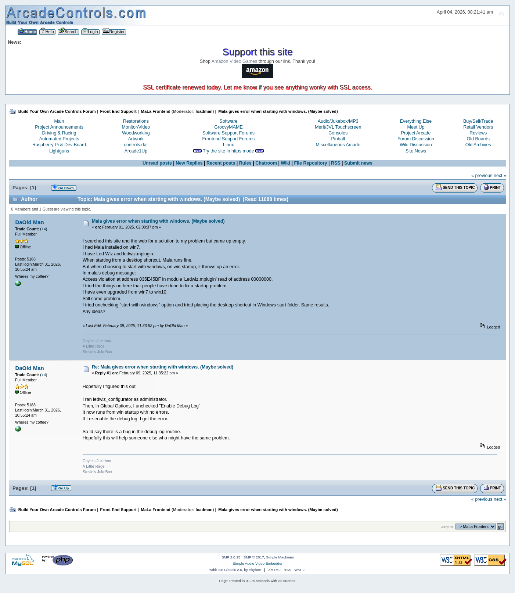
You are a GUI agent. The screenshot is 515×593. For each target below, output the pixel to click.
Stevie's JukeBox (97, 351)
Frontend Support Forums (228, 138)
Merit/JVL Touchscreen (338, 127)
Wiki (285, 163)
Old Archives (478, 144)
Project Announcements (59, 127)
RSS (336, 163)
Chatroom (266, 163)
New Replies (189, 163)
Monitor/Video (136, 127)
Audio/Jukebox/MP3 (338, 121)
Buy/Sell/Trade (478, 121)
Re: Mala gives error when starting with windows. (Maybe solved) (162, 367)
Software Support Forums (228, 133)
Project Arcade (416, 133)
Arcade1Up (136, 151)
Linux (228, 144)
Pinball (338, 138)
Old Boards (478, 138)
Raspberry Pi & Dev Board (59, 144)
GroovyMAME (228, 127)
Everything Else (416, 121)
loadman (204, 111)
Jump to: (447, 527)
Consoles (337, 133)
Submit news (358, 163)
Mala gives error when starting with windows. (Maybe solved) (158, 221)
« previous (482, 175)
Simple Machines (280, 557)
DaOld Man (29, 222)
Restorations (136, 121)
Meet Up (415, 127)
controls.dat (136, 144)
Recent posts (220, 163)
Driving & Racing (59, 133)
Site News (416, 151)
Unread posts (157, 163)
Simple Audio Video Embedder (257, 563)
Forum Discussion (415, 138)
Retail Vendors (478, 127)
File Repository (310, 163)
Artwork (136, 138)
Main (59, 121)
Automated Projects (59, 138)
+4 (44, 229)
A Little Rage (94, 346)
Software (228, 121)
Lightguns (59, 151)
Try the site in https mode (228, 151)
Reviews (478, 133)
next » (500, 175)
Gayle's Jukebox (97, 340)
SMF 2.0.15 (231, 557)
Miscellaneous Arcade (338, 144)
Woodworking (136, 133)
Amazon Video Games (235, 61)
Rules (245, 163)
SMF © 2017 (254, 557)
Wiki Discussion (416, 144)
